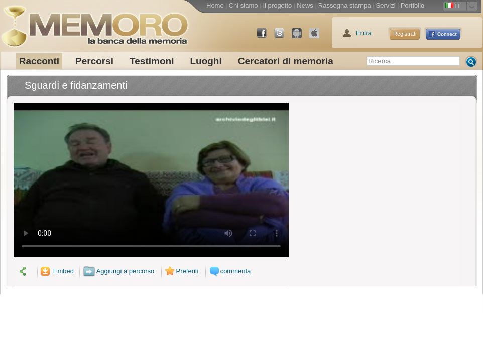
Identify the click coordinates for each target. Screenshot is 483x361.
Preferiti (180, 271)
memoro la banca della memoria (94, 22)
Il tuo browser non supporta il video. (151, 180)
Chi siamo (243, 5)
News (305, 5)
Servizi (386, 5)
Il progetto (277, 5)
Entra (364, 33)
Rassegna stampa (344, 5)
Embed (56, 271)
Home (215, 5)
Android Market (301, 37)
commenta (229, 271)
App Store (318, 37)
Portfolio (413, 5)
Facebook (266, 37)
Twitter (283, 37)
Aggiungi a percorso (119, 271)
